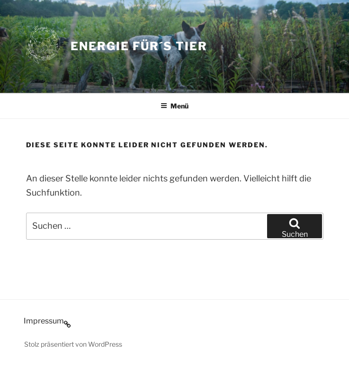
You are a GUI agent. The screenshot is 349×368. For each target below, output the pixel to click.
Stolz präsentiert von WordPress (73, 344)
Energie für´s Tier (139, 46)
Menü (174, 106)
